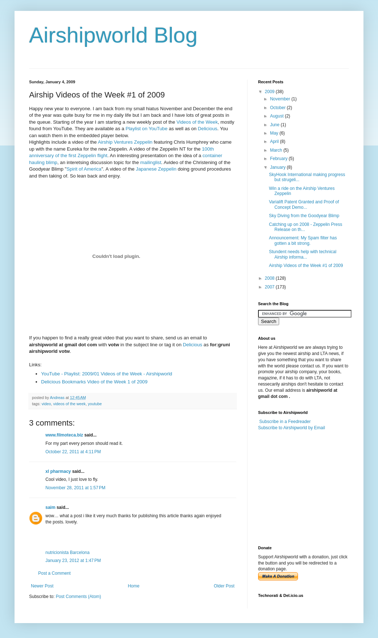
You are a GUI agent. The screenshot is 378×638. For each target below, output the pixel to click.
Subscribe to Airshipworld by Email (291, 427)
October (278, 107)
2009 (270, 91)
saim (50, 507)
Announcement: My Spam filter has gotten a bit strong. (303, 240)
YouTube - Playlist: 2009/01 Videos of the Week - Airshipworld (106, 373)
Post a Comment (54, 573)
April (275, 141)
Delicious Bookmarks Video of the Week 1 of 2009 (94, 381)
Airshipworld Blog (113, 35)
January (278, 167)
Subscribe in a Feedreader (284, 421)
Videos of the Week (197, 122)
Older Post (224, 586)
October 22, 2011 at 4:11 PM (73, 451)
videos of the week (69, 404)
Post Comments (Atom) (78, 596)
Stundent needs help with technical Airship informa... (302, 254)
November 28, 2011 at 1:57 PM (75, 487)
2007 (270, 287)
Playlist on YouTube (146, 128)
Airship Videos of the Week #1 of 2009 (306, 265)
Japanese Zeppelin (156, 169)
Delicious (207, 128)
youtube (95, 404)
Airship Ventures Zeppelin (125, 142)
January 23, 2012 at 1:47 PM (73, 560)
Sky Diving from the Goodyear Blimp (304, 215)
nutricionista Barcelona (67, 552)
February (279, 158)
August (277, 116)
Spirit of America (84, 169)
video (46, 404)
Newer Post (42, 586)
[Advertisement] (303, 487)
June (275, 124)
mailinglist (150, 162)
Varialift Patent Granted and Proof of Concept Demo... (304, 204)
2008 (270, 278)
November (280, 98)
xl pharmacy (58, 471)
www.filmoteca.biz (64, 435)
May (275, 133)
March (277, 150)
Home (134, 586)
